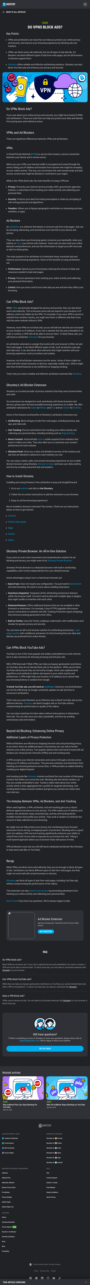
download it (75, 584)
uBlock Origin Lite (7, 1207)
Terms (36, 1271)
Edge (10, 528)
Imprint (53, 1271)
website (24, 488)
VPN (34, 154)
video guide (20, 522)
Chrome (12, 515)
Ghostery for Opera (53, 1153)
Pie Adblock (6, 1192)
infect (19, 243)
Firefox (66, 407)
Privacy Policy (44, 1271)
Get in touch (12, 901)
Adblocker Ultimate (8, 1183)
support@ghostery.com (29, 1041)
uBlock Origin (6, 1202)
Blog (3, 1246)
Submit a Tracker (51, 1183)
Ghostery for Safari (53, 1148)
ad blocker (14, 227)
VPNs (14, 308)
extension (33, 337)
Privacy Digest (8, 1153)
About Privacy (51, 1197)
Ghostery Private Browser (59, 560)
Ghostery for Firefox (54, 1143)
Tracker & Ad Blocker (10, 1138)
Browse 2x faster (46, 464)
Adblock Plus (6, 1178)
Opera (11, 540)
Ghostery (12, 64)
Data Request (50, 1187)
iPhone (43, 407)
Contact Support (51, 1178)
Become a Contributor (9, 1232)
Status (4, 1217)
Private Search (8, 1143)
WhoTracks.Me (8, 1148)
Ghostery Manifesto (8, 1222)
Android (77, 407)
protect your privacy (38, 890)
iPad (53, 407)
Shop (3, 1241)
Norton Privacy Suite (8, 1187)
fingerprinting (68, 433)
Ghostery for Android (54, 1163)
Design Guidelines (52, 1192)
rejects (41, 439)
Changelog (5, 1251)
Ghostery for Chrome (54, 1138)
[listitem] (23, 1093)
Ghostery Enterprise (8, 1237)
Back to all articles (14, 12)
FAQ (47, 1173)
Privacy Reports (9, 1227)
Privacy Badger (7, 1197)
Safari (34, 407)
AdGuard (5, 1173)
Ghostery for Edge (53, 1158)
